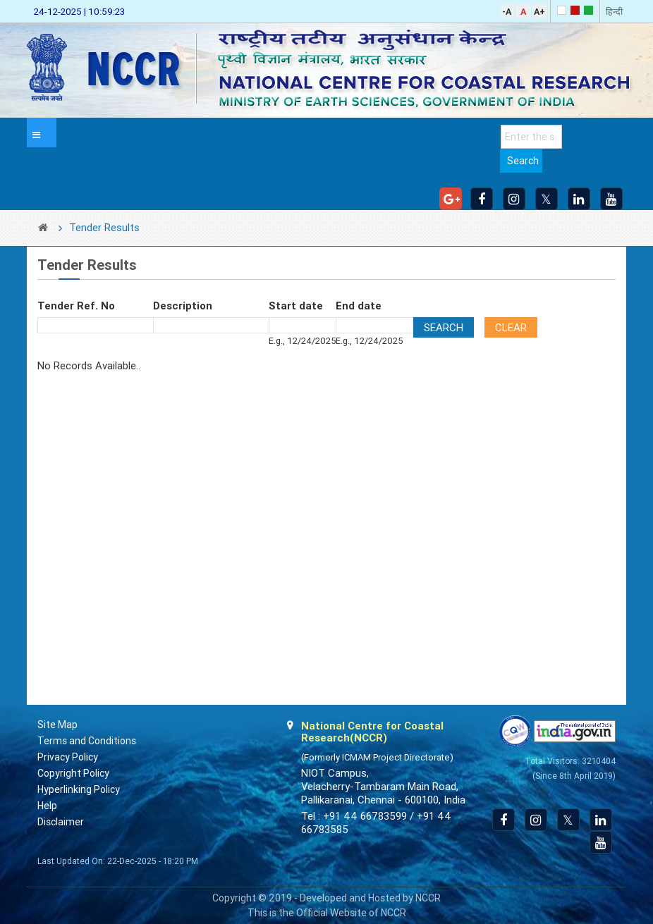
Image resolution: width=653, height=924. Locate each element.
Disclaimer (60, 821)
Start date (296, 306)
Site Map (57, 724)
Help (47, 805)
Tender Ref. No (76, 306)
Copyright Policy (73, 773)
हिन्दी (614, 11)
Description (182, 306)
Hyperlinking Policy (78, 789)
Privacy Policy (67, 757)
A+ (539, 11)
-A (506, 11)
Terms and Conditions (86, 740)
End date (359, 306)
